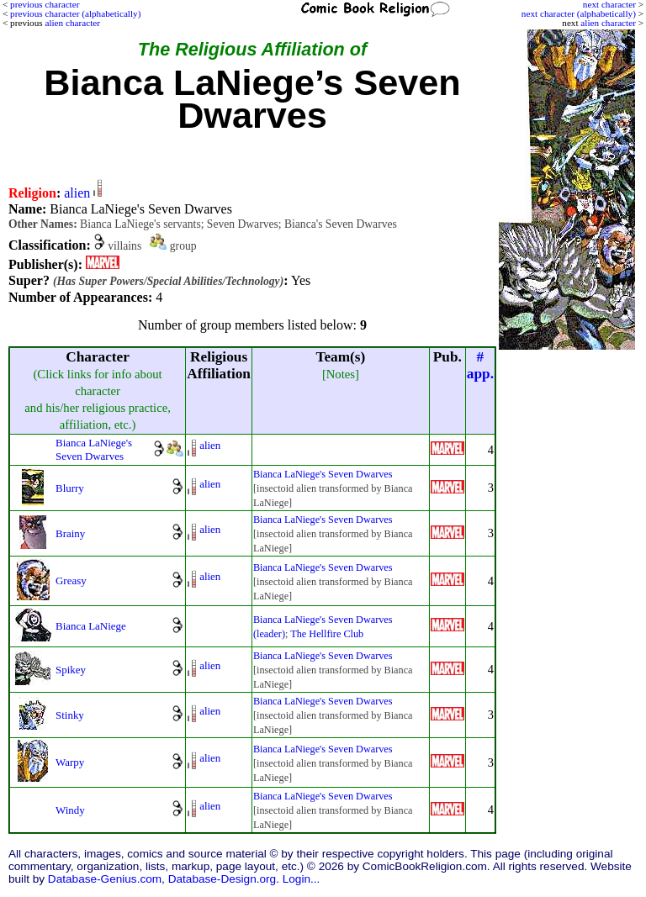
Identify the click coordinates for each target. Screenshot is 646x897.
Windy (70, 810)
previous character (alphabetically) (75, 13)
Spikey (71, 669)
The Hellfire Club (326, 634)
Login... (301, 879)
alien (77, 193)
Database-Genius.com (105, 879)
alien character (608, 23)
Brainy (70, 533)
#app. (480, 365)
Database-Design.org (222, 879)
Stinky (70, 715)
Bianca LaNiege (91, 626)
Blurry (70, 488)
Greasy (71, 580)
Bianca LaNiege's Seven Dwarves (94, 449)
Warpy (70, 762)
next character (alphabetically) (579, 13)
